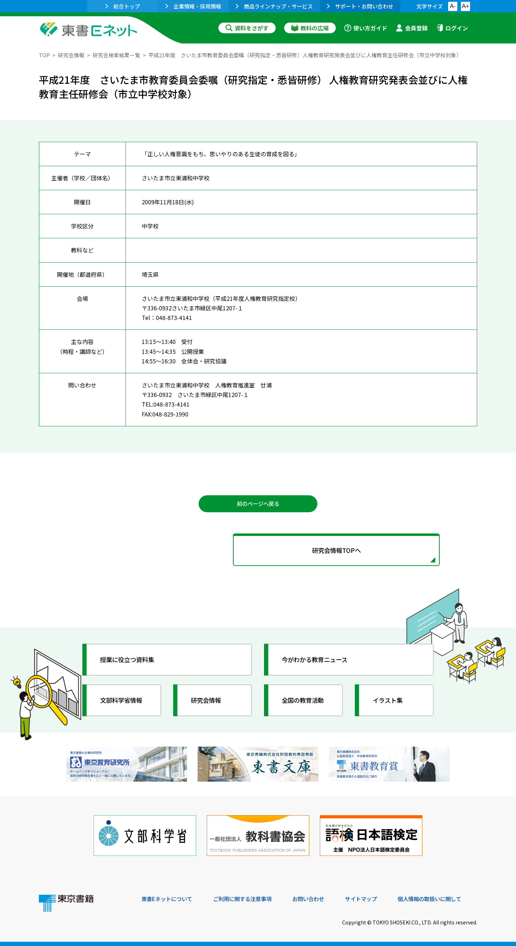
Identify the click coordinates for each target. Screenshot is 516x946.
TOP (44, 55)
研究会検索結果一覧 (116, 55)
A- (453, 6)
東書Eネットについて (168, 898)
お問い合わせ (317, 898)
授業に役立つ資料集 (129, 661)
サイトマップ (371, 898)
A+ (465, 6)
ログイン (452, 28)
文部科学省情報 (123, 701)
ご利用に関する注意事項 (248, 898)
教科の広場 (310, 28)
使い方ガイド (365, 28)
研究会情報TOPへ (258, 551)
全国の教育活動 (304, 701)
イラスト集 (389, 701)
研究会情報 (71, 55)
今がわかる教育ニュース (317, 661)
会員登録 (412, 28)
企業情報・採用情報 (193, 6)
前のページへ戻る (258, 504)
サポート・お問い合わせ (360, 6)
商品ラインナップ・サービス (274, 6)
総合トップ (122, 6)
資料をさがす (247, 28)
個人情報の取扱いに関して (443, 898)
